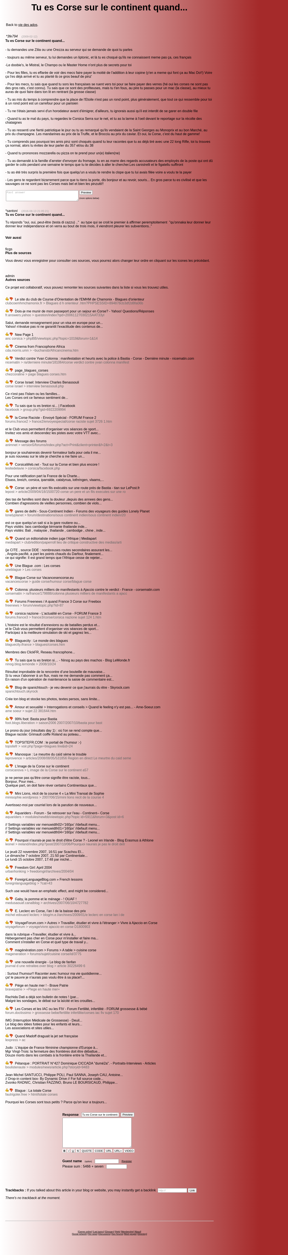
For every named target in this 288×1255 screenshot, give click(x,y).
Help (117, 1239)
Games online (85, 1239)
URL (108, 1158)
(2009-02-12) (29, 36)
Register (127, 1169)
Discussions (104, 1242)
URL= (118, 1158)
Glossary (109, 1239)
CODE (99, 1158)
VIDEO (129, 1158)
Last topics (98, 1239)
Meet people (130, 1242)
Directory (142, 1242)
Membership (127, 1239)
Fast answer (46, 196)
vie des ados (27, 25)
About (137, 1239)
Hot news (92, 1242)
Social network (79, 1242)
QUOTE (87, 1158)
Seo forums (117, 1242)
